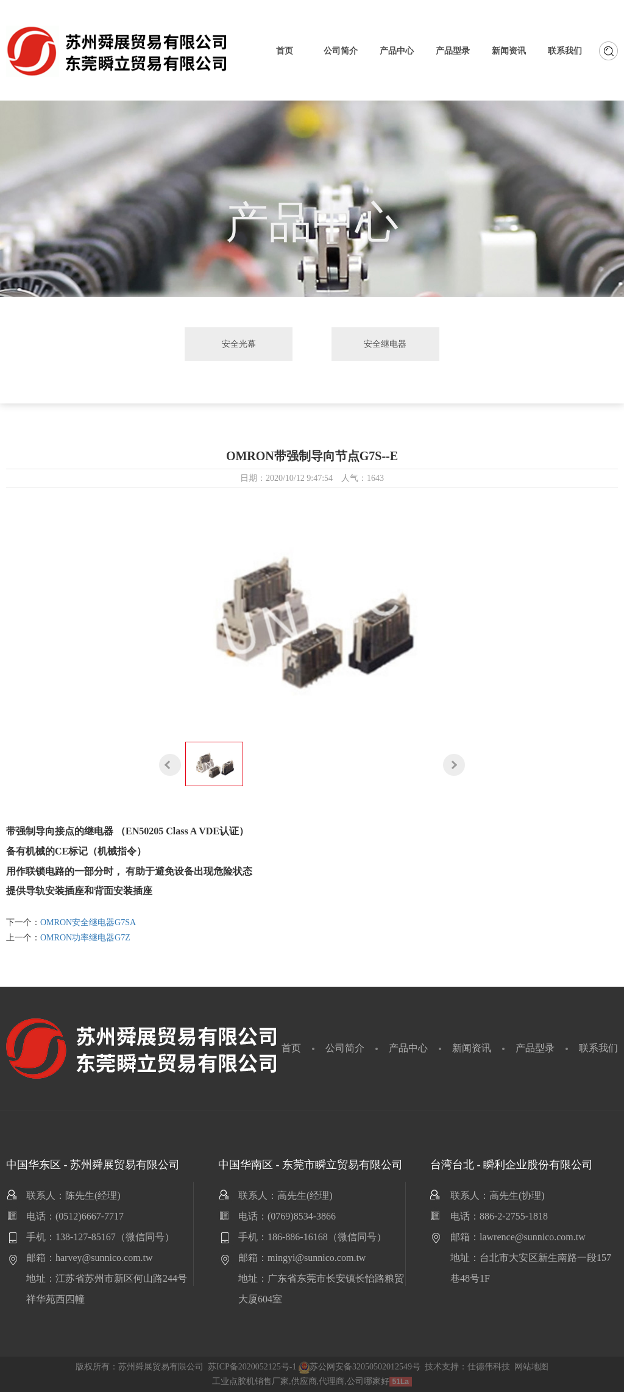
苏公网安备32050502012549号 (359, 1366)
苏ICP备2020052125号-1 (252, 1366)
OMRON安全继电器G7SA (88, 922)
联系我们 (598, 1048)
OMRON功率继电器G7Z (85, 937)
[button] (170, 765)
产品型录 (535, 1048)
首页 (291, 1048)
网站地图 (531, 1366)
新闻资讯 (471, 1048)
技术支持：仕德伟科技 (467, 1366)
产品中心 (408, 1048)
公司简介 (344, 1048)
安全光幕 (241, 344)
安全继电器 (383, 344)
